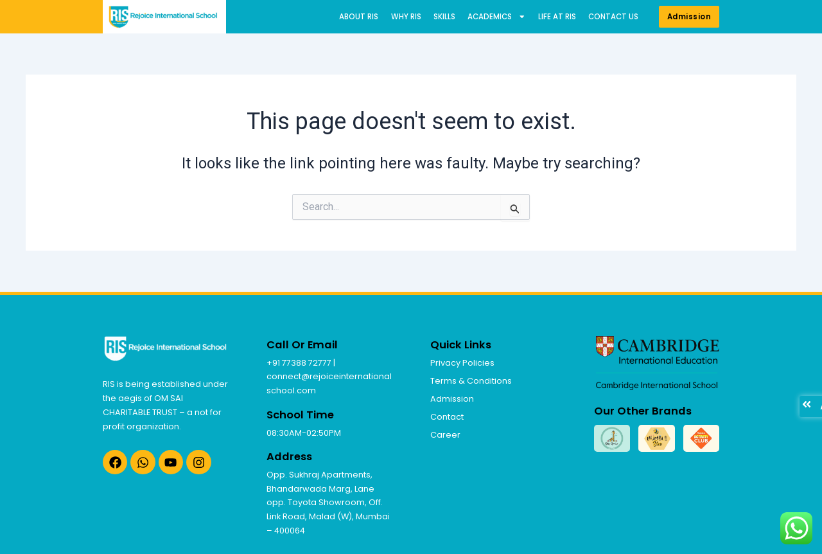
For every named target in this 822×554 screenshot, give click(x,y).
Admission (452, 398)
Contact (447, 416)
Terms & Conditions (471, 380)
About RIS (358, 17)
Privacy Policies (462, 362)
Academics (497, 17)
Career (445, 434)
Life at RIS (557, 17)
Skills (444, 17)
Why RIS (406, 17)
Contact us (613, 17)
